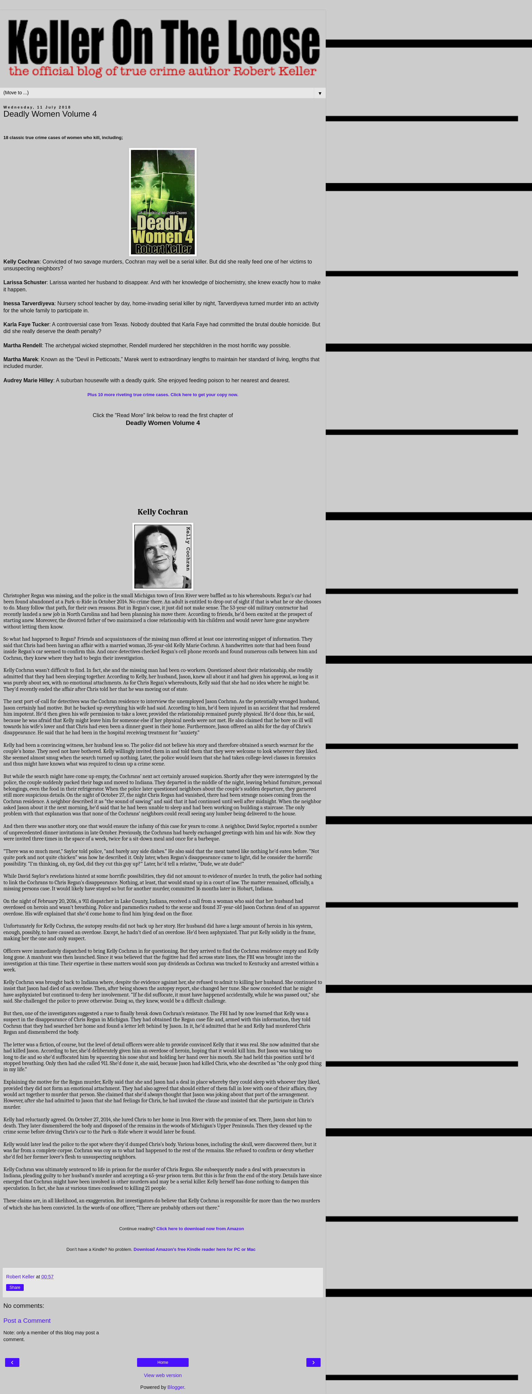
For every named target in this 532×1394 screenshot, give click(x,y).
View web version (163, 1375)
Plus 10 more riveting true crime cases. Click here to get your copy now (162, 394)
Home (162, 1362)
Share (15, 1287)
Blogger (176, 1387)
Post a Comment (27, 1320)
